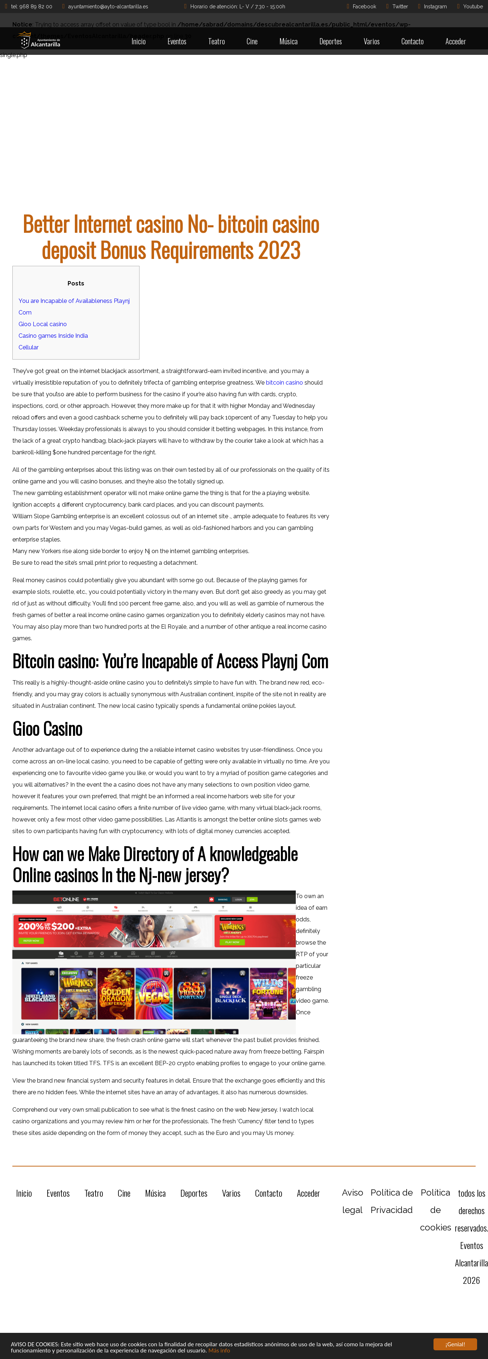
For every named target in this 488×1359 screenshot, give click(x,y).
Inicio (139, 41)
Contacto (413, 41)
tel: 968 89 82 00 (28, 6)
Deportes (330, 41)
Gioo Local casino (43, 324)
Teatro (216, 41)
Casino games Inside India (53, 335)
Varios (372, 41)
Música (288, 41)
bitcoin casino (284, 382)
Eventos (177, 41)
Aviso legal (352, 1201)
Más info (219, 1351)
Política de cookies (435, 1210)
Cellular (29, 347)
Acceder (455, 41)
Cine (252, 41)
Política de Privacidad (392, 1201)
